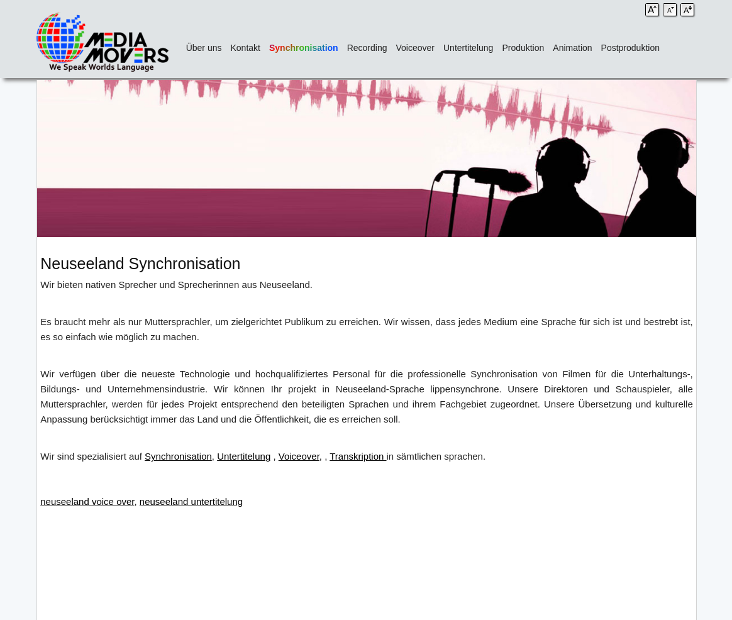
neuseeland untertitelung (191, 501)
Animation (572, 48)
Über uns (204, 48)
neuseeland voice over (87, 501)
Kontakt (245, 48)
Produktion (523, 48)
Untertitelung (468, 48)
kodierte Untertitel (656, 456)
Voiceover (415, 48)
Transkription (358, 456)
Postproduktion (630, 48)
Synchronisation (303, 48)
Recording (367, 48)
